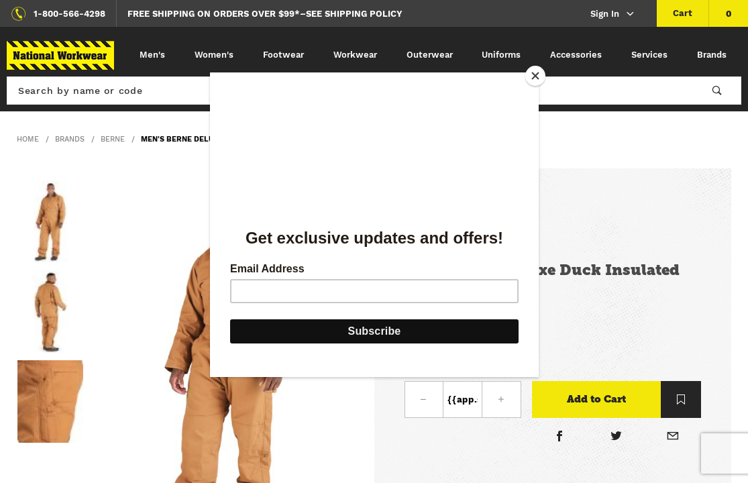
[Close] (535, 76)
